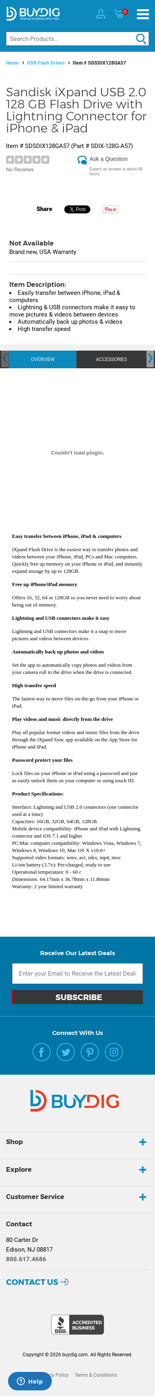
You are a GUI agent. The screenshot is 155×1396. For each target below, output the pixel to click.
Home (12, 63)
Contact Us (32, 1282)
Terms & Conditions (96, 1375)
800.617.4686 (26, 1259)
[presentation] (4, 358)
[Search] (77, 39)
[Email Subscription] (77, 973)
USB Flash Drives (46, 63)
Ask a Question (109, 159)
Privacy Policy (53, 1375)
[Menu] (143, 14)
